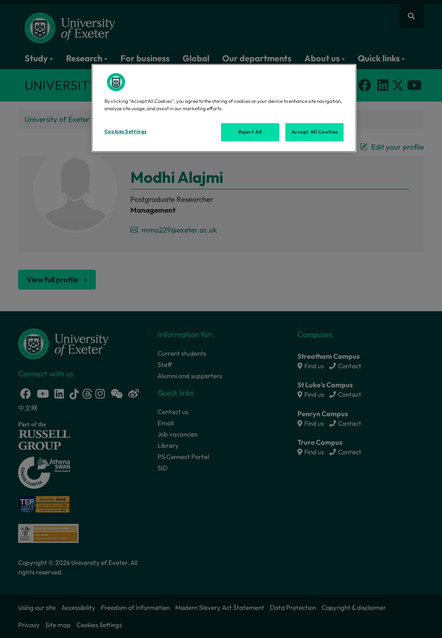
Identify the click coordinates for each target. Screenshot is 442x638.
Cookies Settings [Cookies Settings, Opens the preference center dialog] (125, 131)
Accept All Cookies (314, 132)
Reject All (250, 132)
